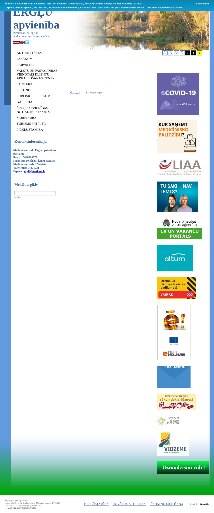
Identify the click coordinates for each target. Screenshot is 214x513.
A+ (177, 52)
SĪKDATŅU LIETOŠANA (166, 504)
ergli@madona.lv (34, 171)
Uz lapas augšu (94, 92)
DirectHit (204, 504)
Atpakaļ (75, 93)
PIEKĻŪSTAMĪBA (96, 504)
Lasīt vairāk (203, 3)
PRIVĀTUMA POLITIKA (129, 504)
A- (165, 52)
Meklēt (17, 196)
